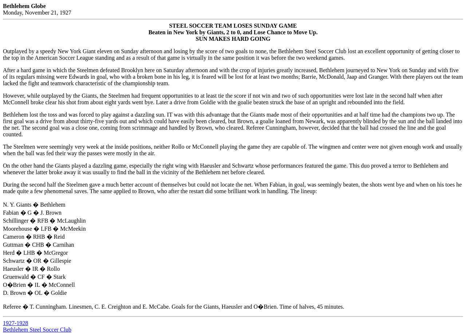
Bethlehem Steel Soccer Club (37, 330)
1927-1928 (15, 323)
